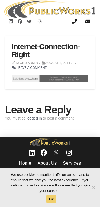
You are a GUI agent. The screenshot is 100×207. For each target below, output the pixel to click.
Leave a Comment (29, 68)
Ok (51, 199)
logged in (34, 118)
